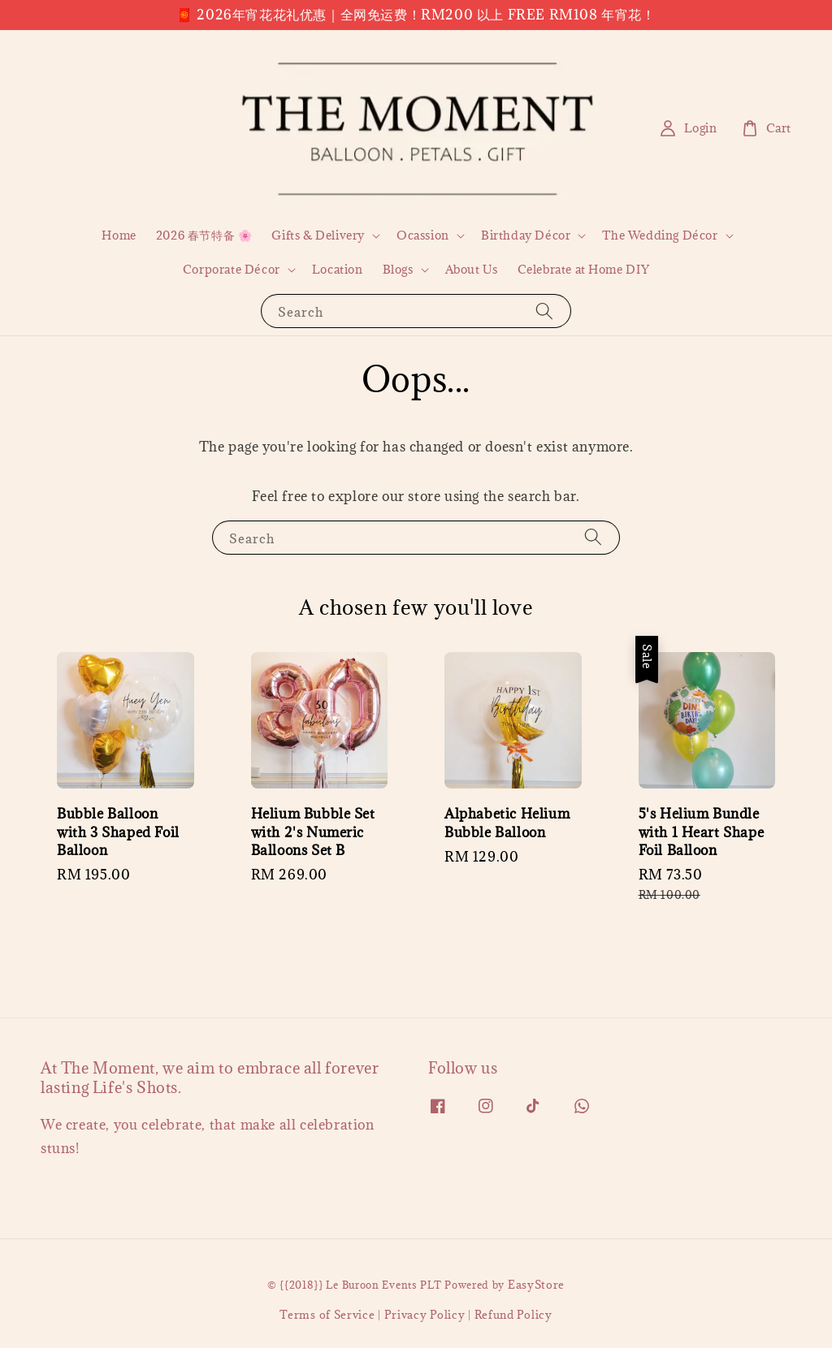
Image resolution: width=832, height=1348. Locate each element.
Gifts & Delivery (318, 235)
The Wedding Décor (659, 235)
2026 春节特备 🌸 (204, 235)
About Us (471, 269)
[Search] (544, 310)
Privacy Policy (425, 1314)
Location (337, 269)
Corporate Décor (231, 269)
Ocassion (422, 235)
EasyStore (536, 1284)
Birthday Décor (525, 235)
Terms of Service (327, 1314)
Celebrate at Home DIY (584, 269)
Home (119, 235)
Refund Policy (513, 1314)
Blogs (398, 269)
